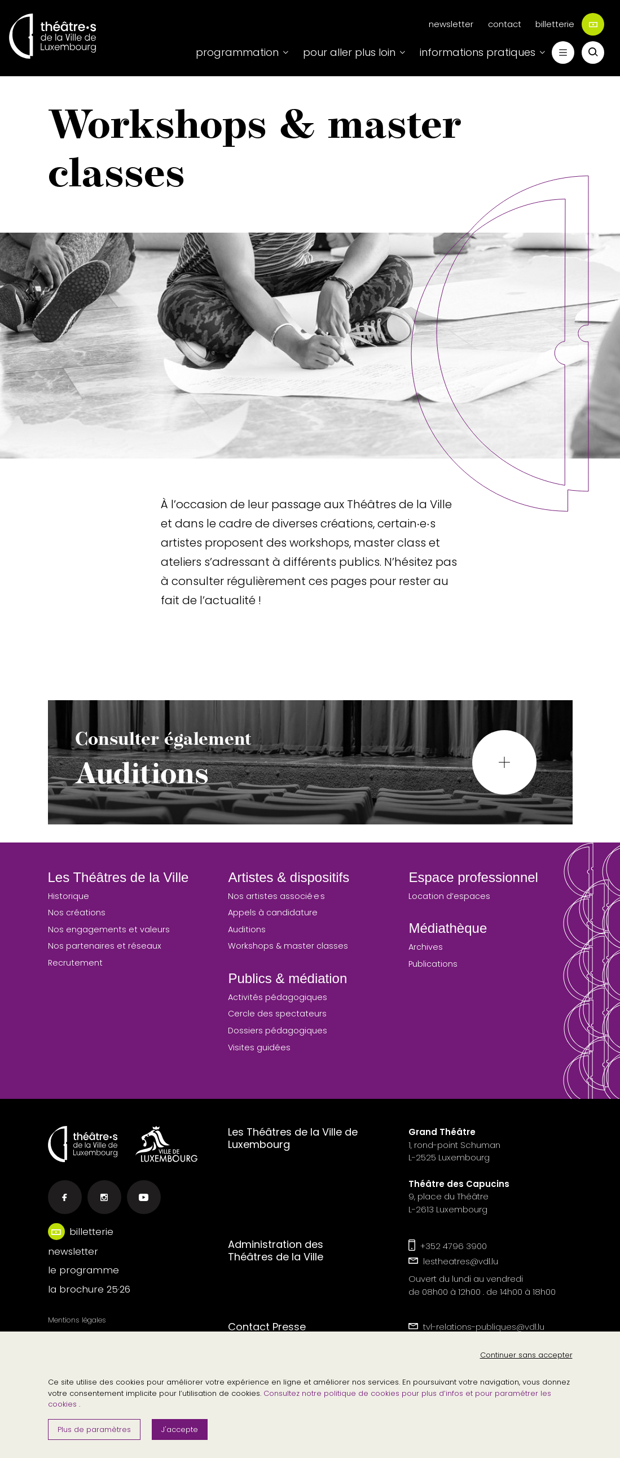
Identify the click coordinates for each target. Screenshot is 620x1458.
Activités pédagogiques (277, 997)
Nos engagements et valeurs (109, 929)
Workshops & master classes (288, 945)
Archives (425, 947)
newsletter (451, 24)
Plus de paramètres (94, 1429)
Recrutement (75, 962)
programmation (237, 52)
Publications (433, 964)
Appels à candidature (273, 912)
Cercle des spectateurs (277, 1013)
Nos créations (76, 912)
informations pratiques (477, 52)
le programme (83, 1270)
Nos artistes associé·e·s (276, 896)
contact (504, 24)
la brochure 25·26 (89, 1289)
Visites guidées (259, 1047)
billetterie (569, 24)
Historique (68, 896)
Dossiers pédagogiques (277, 1030)
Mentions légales (77, 1320)
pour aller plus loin (349, 52)
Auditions (247, 929)
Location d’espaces (449, 896)
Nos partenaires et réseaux (104, 945)
